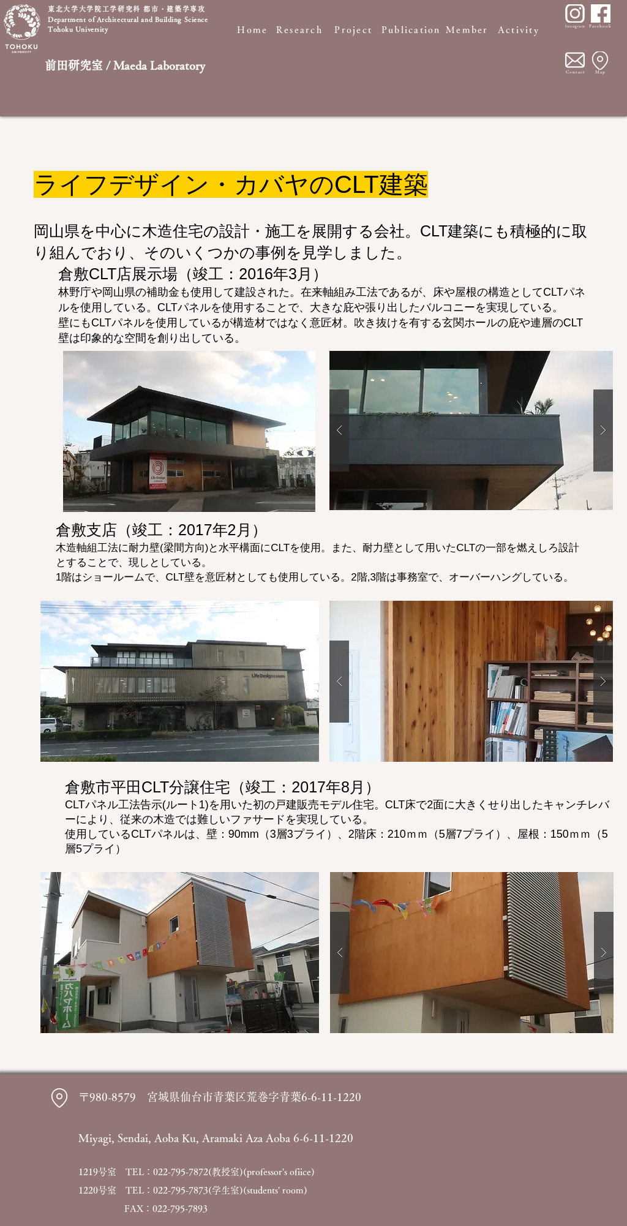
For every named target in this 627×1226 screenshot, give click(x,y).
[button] (471, 430)
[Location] (600, 60)
